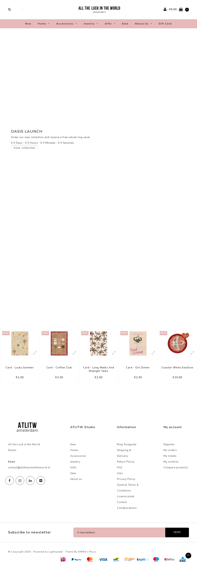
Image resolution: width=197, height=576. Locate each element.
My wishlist (171, 468)
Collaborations (127, 515)
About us (143, 26)
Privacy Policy (126, 486)
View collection (24, 151)
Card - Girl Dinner (138, 373)
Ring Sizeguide (126, 451)
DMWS (82, 558)
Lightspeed (56, 558)
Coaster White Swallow (177, 373)
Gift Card (165, 26)
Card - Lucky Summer (20, 373)
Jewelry (91, 26)
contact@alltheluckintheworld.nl (29, 474)
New (28, 26)
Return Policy (125, 468)
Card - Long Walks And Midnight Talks (98, 375)
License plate (125, 503)
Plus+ (92, 558)
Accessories (66, 26)
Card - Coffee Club (59, 373)
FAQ (119, 474)
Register (169, 451)
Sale (125, 26)
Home (44, 26)
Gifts (110, 26)
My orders (170, 457)
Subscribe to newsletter (29, 539)
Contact (122, 509)
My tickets (170, 463)
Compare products (176, 474)
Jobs (120, 480)
